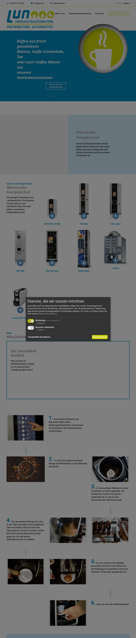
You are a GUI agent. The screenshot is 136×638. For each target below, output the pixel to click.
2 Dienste (40, 323)
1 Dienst (39, 330)
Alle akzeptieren (100, 337)
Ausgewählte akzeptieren (39, 337)
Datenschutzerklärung (47, 314)
